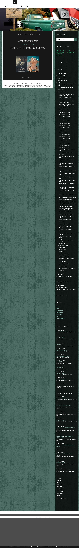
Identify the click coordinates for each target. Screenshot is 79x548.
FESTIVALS (60, 97)
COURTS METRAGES (62, 95)
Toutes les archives (61, 528)
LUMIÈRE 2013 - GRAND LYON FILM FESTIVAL (67, 260)
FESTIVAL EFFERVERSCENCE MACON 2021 (65, 204)
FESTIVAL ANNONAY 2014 (65, 133)
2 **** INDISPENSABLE (63, 79)
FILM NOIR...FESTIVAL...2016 (65, 245)
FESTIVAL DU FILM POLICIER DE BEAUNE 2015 (66, 186)
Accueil (6, 8)
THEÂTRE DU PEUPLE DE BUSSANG (66, 302)
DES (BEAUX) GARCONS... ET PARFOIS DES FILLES (65, 283)
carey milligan (32, 92)
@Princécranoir (60, 465)
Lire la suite (26, 84)
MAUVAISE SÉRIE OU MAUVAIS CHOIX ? (66, 360)
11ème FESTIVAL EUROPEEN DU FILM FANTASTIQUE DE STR (66, 103)
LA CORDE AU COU (61, 401)
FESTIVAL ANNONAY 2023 (65, 152)
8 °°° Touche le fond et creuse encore (66, 92)
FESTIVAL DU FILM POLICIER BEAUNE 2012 (65, 167)
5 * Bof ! (59, 85)
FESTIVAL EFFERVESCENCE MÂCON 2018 (67, 222)
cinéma (26, 91)
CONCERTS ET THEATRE (65, 277)
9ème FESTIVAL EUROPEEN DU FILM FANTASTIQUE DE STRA (66, 111)
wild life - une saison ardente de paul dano (18, 92)
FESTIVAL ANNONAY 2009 (65, 122)
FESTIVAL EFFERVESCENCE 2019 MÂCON (66, 211)
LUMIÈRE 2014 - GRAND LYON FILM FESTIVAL (67, 263)
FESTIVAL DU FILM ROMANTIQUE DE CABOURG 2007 (66, 197)
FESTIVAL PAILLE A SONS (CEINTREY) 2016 (65, 238)
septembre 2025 (61, 523)
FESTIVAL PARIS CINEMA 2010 (66, 241)
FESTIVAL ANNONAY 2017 (65, 140)
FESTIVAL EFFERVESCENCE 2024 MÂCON (66, 215)
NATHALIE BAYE (60, 396)
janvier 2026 (60, 515)
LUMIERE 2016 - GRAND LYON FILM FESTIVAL (67, 252)
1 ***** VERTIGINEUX (62, 77)
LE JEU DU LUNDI (63, 286)
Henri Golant (59, 342)
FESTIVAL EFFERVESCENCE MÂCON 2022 (67, 226)
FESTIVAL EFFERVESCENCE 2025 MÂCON (66, 219)
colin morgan (45, 91)
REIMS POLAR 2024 (63, 266)
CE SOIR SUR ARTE (61, 365)
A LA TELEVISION (63, 270)
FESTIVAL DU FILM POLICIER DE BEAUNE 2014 (66, 182)
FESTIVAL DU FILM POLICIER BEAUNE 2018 (65, 175)
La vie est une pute (62, 299)
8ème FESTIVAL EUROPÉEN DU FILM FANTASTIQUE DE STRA (66, 107)
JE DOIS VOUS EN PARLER (64, 269)
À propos (24, 8)
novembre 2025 (60, 519)
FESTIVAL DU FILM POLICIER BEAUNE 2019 (65, 178)
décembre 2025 (60, 517)
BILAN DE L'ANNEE (63, 273)
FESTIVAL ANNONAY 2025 (65, 157)
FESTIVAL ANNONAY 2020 (65, 148)
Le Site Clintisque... (60, 312)
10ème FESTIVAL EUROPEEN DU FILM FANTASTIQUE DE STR (66, 100)
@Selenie (58, 448)
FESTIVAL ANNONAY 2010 (65, 124)
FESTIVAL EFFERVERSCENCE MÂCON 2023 (65, 208)
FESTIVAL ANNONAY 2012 (65, 129)
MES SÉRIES (60, 301)
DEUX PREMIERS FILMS (27, 51)
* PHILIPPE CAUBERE (63, 75)
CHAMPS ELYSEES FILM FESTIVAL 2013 (66, 114)
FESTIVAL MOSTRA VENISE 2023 (66, 235)
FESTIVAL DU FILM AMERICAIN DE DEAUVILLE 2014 (67, 164)
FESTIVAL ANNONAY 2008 (65, 119)
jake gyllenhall (48, 92)
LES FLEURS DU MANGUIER (63, 384)
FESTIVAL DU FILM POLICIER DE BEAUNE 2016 (66, 189)
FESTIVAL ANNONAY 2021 (65, 150)
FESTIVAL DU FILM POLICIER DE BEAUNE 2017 (66, 193)
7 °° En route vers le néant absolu (65, 90)
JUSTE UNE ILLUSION (61, 407)
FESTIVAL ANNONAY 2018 (65, 143)
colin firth (38, 91)
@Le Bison (58, 434)
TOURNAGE (62, 296)
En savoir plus (64, 546)
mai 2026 (59, 507)
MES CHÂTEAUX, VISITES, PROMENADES (65, 293)
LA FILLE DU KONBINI (61, 378)
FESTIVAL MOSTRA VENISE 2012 (66, 232)
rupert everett (32, 91)
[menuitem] (6, 8)
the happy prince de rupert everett (15, 91)
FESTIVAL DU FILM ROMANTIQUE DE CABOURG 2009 (66, 200)
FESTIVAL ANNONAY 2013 (65, 131)
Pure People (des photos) (62, 314)
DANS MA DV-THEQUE (64, 280)
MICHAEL (58, 372)
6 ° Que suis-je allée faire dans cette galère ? (65, 87)
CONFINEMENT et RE (62, 93)
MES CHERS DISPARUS (64, 290)
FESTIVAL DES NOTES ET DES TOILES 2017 (66, 160)
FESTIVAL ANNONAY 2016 (65, 138)
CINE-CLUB (61, 275)
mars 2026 (59, 511)
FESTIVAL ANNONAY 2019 (65, 145)
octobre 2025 (60, 521)
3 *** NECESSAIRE (23, 89)
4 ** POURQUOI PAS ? (62, 83)
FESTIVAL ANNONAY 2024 (65, 154)
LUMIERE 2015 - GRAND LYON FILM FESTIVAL (67, 249)
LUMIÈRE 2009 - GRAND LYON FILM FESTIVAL (67, 256)
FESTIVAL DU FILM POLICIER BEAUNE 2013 (65, 171)
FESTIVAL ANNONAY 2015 (65, 136)
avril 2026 (59, 509)
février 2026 (60, 513)
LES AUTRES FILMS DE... (64, 288)
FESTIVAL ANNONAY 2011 (65, 126)
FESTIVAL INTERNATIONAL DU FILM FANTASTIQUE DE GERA (67, 230)
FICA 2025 (61, 243)
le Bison (58, 426)
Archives (15, 8)
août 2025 (59, 525)
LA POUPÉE (59, 390)
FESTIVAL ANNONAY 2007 (65, 117)
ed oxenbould (40, 92)
